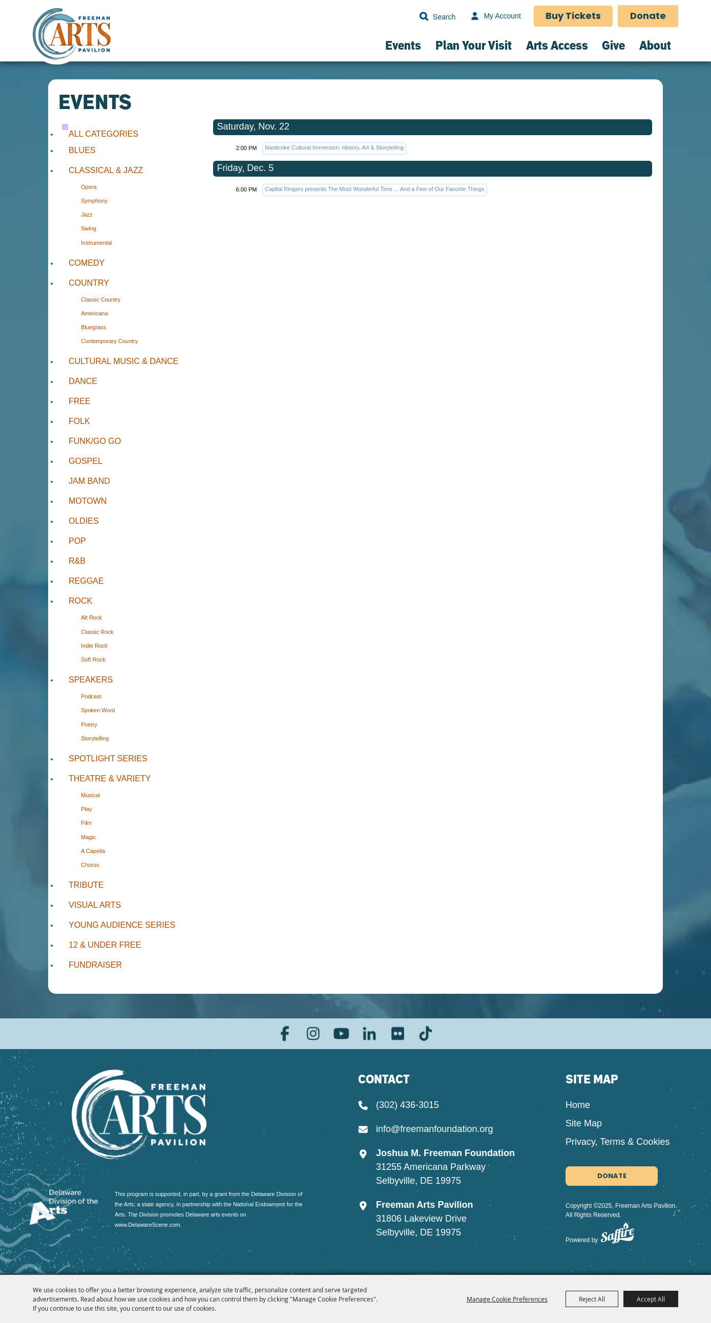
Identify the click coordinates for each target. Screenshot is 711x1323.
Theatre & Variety (110, 778)
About (655, 45)
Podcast (91, 696)
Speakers (91, 679)
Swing (88, 228)
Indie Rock (94, 646)
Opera (89, 187)
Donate (648, 17)
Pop (77, 541)
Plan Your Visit (473, 45)
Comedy (86, 263)
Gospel (85, 461)
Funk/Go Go (95, 441)
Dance (83, 381)
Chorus (90, 865)
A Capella (93, 851)
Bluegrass (93, 327)
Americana (94, 313)
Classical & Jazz (106, 170)
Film (86, 823)
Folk (79, 421)
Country (89, 283)
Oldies (84, 521)
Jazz (87, 214)
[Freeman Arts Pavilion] (72, 39)
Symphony (94, 201)
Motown (88, 501)
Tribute (86, 885)
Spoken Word (98, 710)
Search (423, 16)
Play (86, 809)
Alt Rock (91, 617)
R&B (77, 561)
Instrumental (96, 243)
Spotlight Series (108, 758)
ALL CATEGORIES (103, 134)
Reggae (86, 581)
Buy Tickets (572, 17)
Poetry (89, 724)
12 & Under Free (105, 945)
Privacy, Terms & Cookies (618, 1143)
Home (578, 1106)
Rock (80, 600)
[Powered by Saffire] (617, 1236)
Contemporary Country (109, 341)
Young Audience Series (122, 925)
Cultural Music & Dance (123, 361)
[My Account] (494, 16)
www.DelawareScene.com (147, 1221)
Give (613, 45)
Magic (88, 837)
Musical (90, 795)
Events (403, 45)
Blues (82, 150)
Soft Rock (93, 659)
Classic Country (100, 299)
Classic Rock (97, 632)
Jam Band (89, 481)
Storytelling (95, 738)
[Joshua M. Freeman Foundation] (152, 1116)
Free (80, 401)
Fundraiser (95, 965)
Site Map (584, 1125)
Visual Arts (95, 905)
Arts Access (557, 45)
